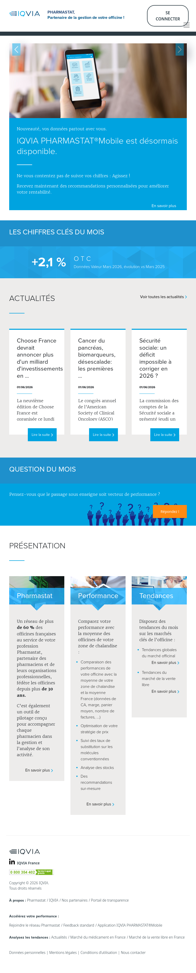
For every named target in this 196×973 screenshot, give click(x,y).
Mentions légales (63, 952)
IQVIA (53, 900)
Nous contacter (133, 952)
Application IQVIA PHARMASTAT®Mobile (129, 925)
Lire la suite (42, 435)
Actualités (59, 937)
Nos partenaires (75, 900)
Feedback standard (78, 925)
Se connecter (168, 16)
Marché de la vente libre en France (157, 937)
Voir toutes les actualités (163, 296)
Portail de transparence (110, 900)
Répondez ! (170, 511)
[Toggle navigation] (186, 25)
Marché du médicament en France (98, 937)
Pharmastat (36, 900)
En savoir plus (165, 205)
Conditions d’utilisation (98, 952)
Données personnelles (27, 952)
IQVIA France (28, 863)
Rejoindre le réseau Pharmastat (34, 925)
